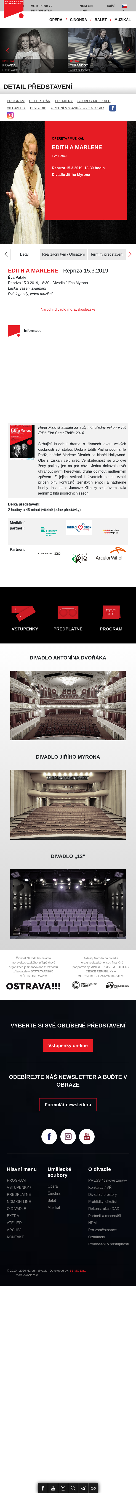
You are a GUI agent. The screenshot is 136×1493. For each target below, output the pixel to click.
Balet (52, 1200)
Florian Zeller (10, 69)
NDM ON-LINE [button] (87, 8)
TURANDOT (79, 65)
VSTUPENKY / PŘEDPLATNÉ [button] (42, 8)
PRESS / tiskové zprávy (107, 1180)
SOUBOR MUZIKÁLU (93, 101)
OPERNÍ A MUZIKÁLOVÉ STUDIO (77, 108)
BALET (101, 20)
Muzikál (54, 1208)
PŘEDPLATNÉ (68, 629)
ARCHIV (14, 1230)
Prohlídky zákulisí (102, 1202)
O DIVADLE (16, 1209)
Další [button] (111, 6)
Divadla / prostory (102, 1195)
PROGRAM (16, 101)
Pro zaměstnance (102, 1230)
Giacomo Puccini (80, 69)
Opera (53, 1186)
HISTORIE (38, 108)
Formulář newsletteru (68, 1104)
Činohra (54, 1193)
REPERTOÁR (40, 101)
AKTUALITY (16, 108)
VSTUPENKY (25, 629)
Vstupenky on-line (68, 1045)
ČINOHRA (78, 20)
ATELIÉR (14, 1223)
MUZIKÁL (123, 20)
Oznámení (96, 1237)
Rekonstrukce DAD (103, 1209)
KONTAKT (15, 1237)
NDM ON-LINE (19, 1202)
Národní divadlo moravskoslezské (68, 309)
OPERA (55, 20)
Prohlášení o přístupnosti (108, 1244)
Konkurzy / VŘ (100, 1187)
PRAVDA (9, 65)
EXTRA (13, 1216)
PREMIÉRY (64, 101)
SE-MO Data (77, 1270)
